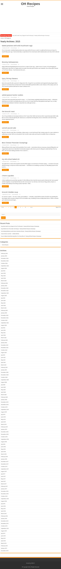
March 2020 (3, 394)
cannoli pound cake (9, 128)
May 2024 (3, 275)
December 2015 (4, 521)
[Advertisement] (30, 19)
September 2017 (5, 469)
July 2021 (3, 355)
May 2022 (3, 332)
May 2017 (3, 478)
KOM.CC (33, 563)
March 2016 (3, 513)
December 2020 (4, 372)
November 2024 (4, 260)
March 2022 (3, 337)
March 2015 (3, 543)
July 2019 (3, 414)
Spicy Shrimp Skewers (10, 79)
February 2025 (4, 253)
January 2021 (4, 369)
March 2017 (3, 483)
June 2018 (3, 446)
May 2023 (3, 303)
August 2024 (4, 268)
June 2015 (3, 535)
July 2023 (3, 298)
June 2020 (3, 387)
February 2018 (4, 456)
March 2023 (3, 308)
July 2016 (3, 503)
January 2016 (4, 518)
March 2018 (3, 454)
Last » (31, 207)
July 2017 (3, 474)
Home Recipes (14, 48)
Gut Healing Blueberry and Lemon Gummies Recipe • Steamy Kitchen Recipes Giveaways (21, 231)
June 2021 (3, 357)
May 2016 (3, 508)
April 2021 (3, 362)
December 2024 (4, 258)
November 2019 (4, 404)
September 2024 (5, 265)
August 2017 (4, 471)
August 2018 (4, 441)
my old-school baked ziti (11, 159)
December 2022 (4, 315)
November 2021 (4, 347)
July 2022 (3, 327)
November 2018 (4, 434)
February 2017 (4, 486)
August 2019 (4, 412)
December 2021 (4, 345)
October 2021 (4, 350)
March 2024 (3, 280)
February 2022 (4, 340)
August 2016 (4, 501)
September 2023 (5, 293)
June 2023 (3, 300)
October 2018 (4, 436)
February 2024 (4, 283)
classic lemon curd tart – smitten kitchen (10, 233)
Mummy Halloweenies (10, 62)
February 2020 (4, 397)
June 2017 (3, 476)
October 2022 (4, 320)
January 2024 (4, 285)
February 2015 (4, 545)
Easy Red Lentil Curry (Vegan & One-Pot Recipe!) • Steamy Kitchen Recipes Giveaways (30, 35)
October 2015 (4, 526)
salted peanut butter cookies (12, 95)
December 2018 (4, 431)
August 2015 (4, 531)
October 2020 (4, 377)
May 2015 (3, 538)
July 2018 (3, 444)
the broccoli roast (8, 111)
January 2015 (4, 548)
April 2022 (3, 335)
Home (2, 38)
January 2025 (4, 256)
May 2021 (3, 360)
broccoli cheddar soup (10, 192)
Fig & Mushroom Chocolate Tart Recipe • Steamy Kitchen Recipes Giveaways (18, 228)
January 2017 (4, 488)
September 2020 (5, 379)
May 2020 (3, 389)
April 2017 (3, 481)
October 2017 (4, 466)
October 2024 (4, 263)
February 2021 (4, 367)
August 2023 (4, 295)
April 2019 (3, 422)
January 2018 (4, 459)
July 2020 (3, 384)
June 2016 (3, 506)
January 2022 (4, 342)
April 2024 (3, 278)
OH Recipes (30, 4)
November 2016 (4, 493)
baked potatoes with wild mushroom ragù (17, 46)
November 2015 (4, 523)
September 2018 (5, 439)
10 (25, 207)
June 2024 (3, 273)
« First (2, 207)
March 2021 (3, 365)
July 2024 (3, 270)
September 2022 (5, 322)
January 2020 (4, 399)
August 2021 (4, 352)
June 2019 (3, 417)
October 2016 (4, 496)
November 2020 (4, 374)
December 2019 (4, 402)
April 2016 (3, 511)
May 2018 (3, 449)
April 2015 (3, 540)
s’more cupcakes (8, 176)
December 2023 (4, 288)
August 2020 (4, 382)
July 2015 (3, 533)
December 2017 (4, 461)
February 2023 (4, 310)
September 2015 (5, 528)
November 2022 (4, 317)
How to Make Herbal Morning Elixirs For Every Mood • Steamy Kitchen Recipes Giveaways (21, 236)
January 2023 (4, 313)
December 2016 (4, 491)
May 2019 (3, 419)
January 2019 (4, 429)
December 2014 (4, 550)
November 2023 (4, 290)
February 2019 (4, 426)
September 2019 (5, 409)
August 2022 (4, 325)
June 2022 (3, 330)
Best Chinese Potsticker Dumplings (14, 143)
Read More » (5, 56)
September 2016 (5, 498)
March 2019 (3, 424)
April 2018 (3, 451)
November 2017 (4, 464)
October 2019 (4, 407)
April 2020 (3, 392)
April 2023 (3, 305)
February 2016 (4, 516)
